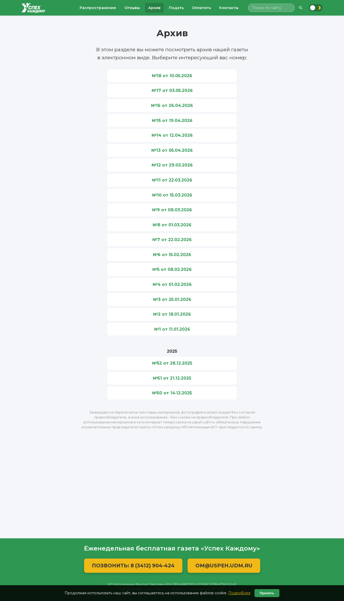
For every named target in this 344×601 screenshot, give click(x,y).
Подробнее (239, 593)
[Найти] (300, 7)
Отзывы (132, 7)
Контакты (228, 7)
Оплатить (201, 7)
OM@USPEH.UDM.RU (223, 565)
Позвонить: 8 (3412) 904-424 (133, 565)
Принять (267, 593)
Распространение (98, 7)
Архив (154, 7)
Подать (176, 7)
